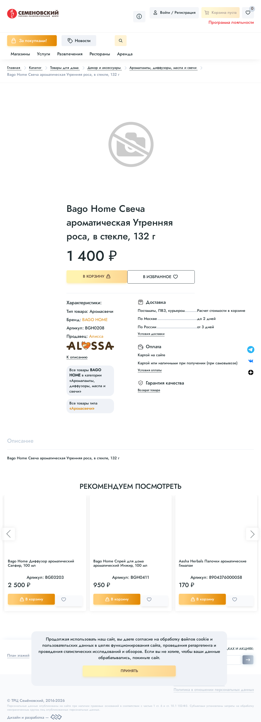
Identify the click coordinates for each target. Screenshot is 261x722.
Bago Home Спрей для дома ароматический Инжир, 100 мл (120, 563)
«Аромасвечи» (81, 407)
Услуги (43, 54)
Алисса (96, 335)
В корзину (97, 277)
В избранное (166, 277)
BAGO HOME (95, 319)
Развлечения (69, 54)
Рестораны (100, 54)
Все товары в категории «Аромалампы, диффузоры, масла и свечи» (87, 379)
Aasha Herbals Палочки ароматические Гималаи (213, 563)
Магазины (20, 54)
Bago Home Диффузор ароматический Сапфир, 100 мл (41, 563)
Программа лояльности (231, 22)
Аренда (125, 54)
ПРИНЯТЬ (129, 671)
